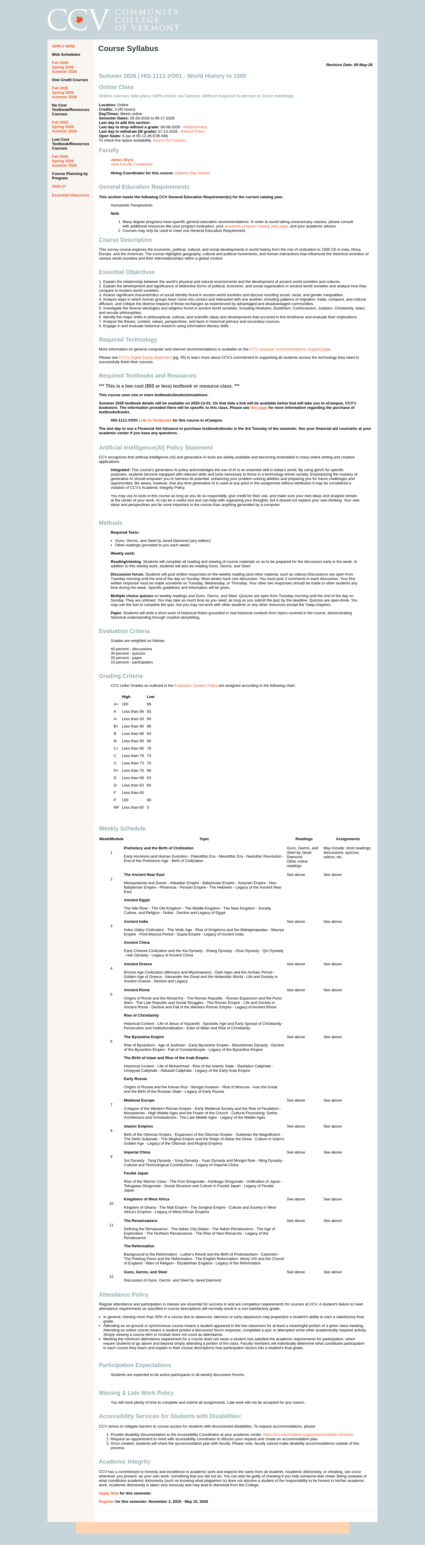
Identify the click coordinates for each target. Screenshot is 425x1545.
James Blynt (122, 160)
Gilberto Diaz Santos (192, 173)
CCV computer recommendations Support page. (290, 349)
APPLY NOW (63, 46)
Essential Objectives (70, 195)
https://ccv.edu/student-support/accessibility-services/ (308, 1434)
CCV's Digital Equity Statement (145, 357)
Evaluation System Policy (196, 685)
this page (259, 407)
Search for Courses (169, 140)
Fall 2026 (60, 62)
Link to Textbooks (155, 420)
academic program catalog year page (256, 226)
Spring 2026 (63, 67)
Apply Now (109, 1493)
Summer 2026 (64, 71)
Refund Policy (195, 127)
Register (106, 1501)
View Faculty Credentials (132, 164)
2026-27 (59, 186)
